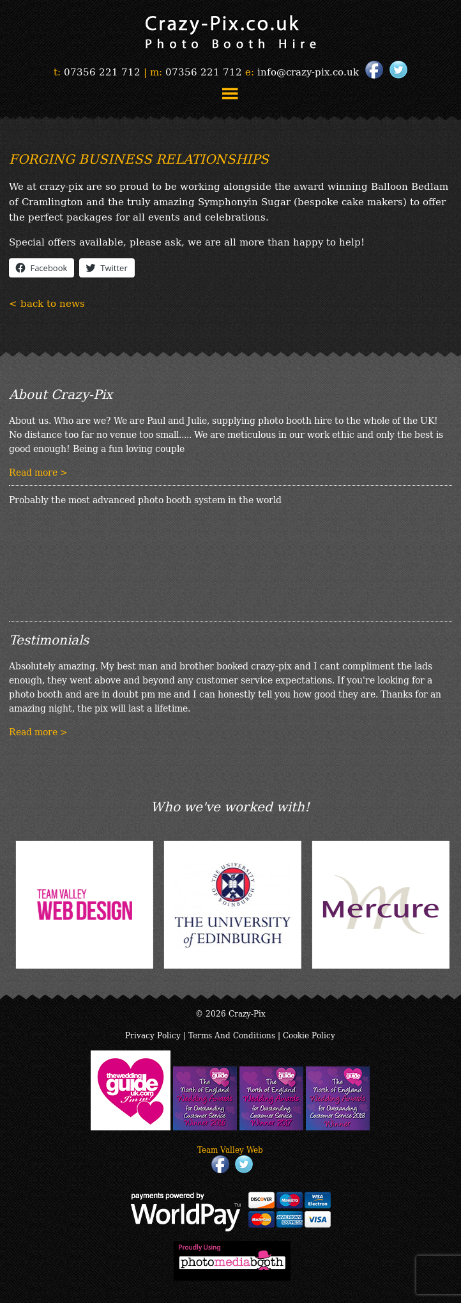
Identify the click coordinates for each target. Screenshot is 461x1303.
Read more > (38, 472)
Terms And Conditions (231, 1035)
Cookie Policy (309, 1035)
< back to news (47, 302)
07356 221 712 (102, 71)
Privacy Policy (153, 1035)
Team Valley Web (230, 1149)
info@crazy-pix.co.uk (308, 71)
